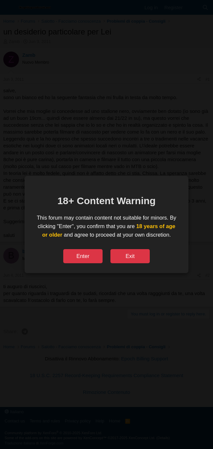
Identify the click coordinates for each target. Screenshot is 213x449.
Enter (82, 256)
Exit (130, 256)
